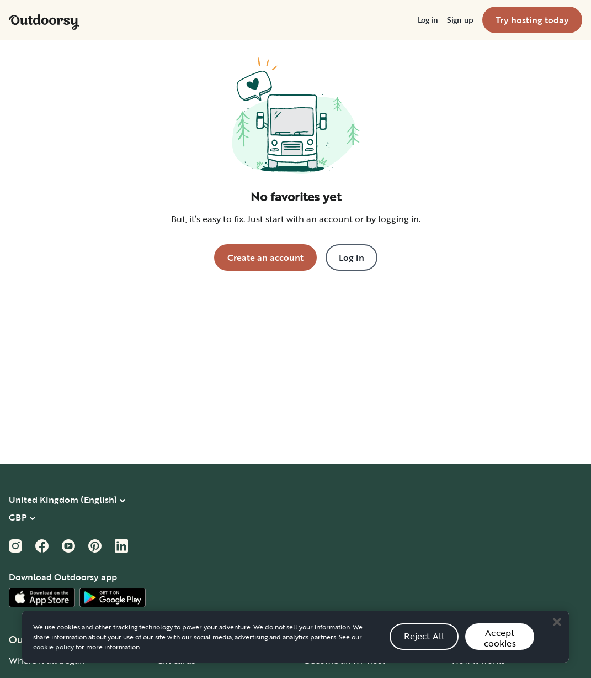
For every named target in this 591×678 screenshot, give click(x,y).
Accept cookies (500, 645)
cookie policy (53, 654)
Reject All (424, 643)
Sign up (460, 19)
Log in (428, 19)
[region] (295, 644)
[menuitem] (428, 19)
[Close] (557, 629)
